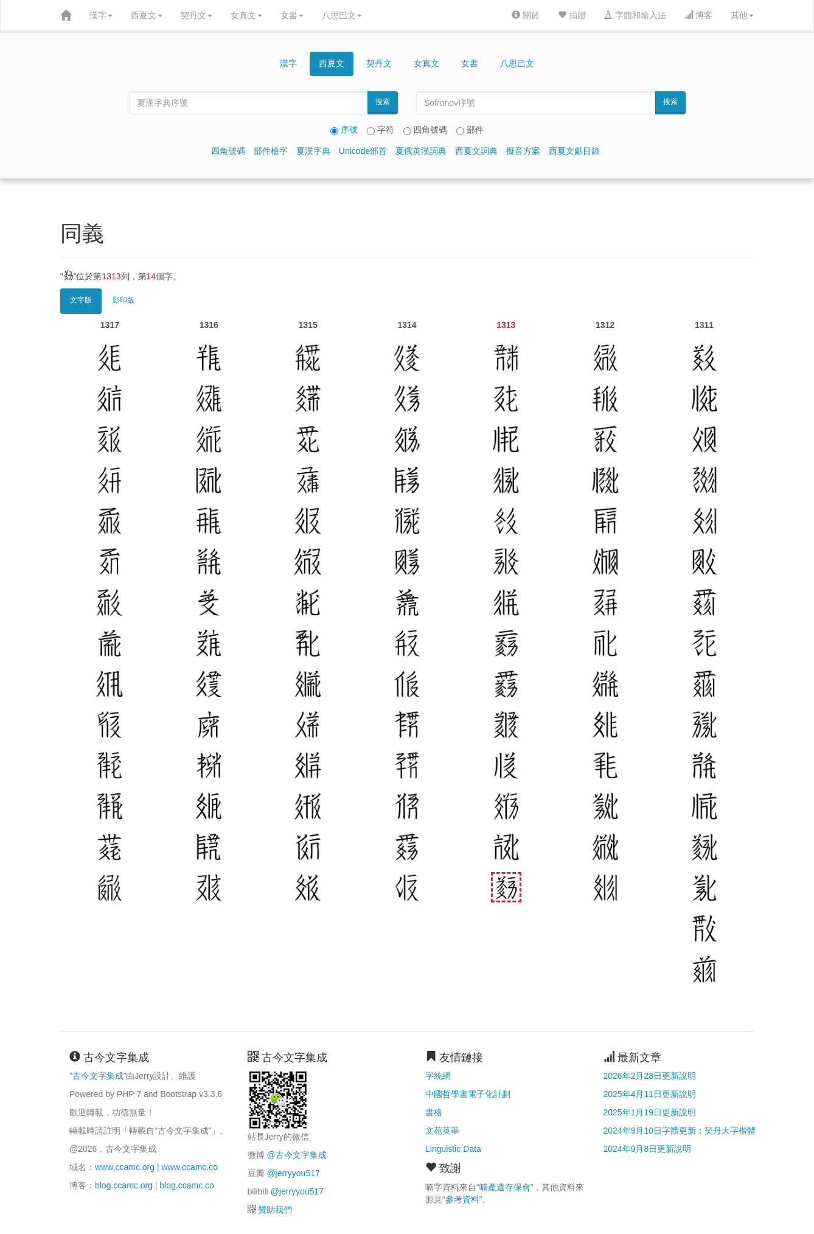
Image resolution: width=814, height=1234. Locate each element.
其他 (742, 15)
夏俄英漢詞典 (421, 151)
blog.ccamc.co (186, 1185)
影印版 (123, 300)
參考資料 (462, 1199)
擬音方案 (523, 151)
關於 (526, 15)
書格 (433, 1112)
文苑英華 (442, 1130)
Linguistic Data (453, 1149)
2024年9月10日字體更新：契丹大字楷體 (680, 1130)
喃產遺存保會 (504, 1187)
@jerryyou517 (292, 1173)
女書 (292, 15)
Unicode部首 (363, 151)
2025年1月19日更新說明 (650, 1112)
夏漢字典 (313, 151)
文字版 (81, 300)
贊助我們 (275, 1210)
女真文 (246, 15)
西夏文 (146, 15)
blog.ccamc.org (124, 1185)
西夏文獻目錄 (574, 151)
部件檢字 (271, 151)
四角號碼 (228, 151)
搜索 (382, 101)
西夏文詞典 (476, 151)
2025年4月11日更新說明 (650, 1094)
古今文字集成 (97, 1076)
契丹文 (196, 15)
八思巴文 (342, 15)
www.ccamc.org (125, 1167)
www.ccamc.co (189, 1167)
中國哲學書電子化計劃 (467, 1094)
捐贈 (572, 15)
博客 (698, 15)
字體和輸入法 (635, 15)
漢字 (101, 15)
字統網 (438, 1076)
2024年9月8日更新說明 (648, 1149)
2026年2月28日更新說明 (650, 1076)
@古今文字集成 (296, 1155)
